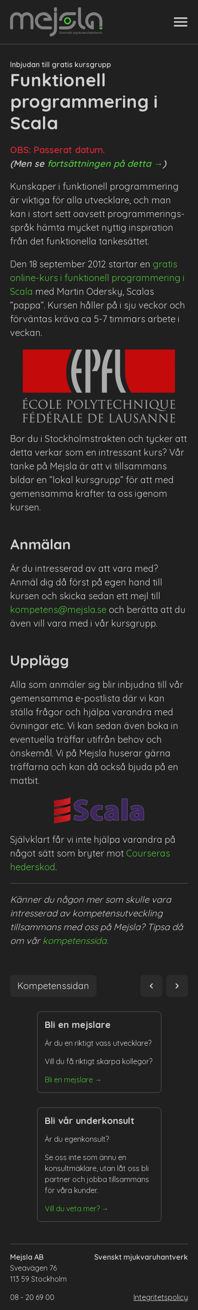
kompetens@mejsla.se (58, 609)
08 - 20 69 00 (32, 1297)
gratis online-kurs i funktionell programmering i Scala (97, 277)
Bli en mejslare (69, 1079)
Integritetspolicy (161, 1297)
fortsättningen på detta (99, 163)
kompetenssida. (75, 940)
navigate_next (176, 985)
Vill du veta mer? (72, 1208)
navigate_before (151, 985)
